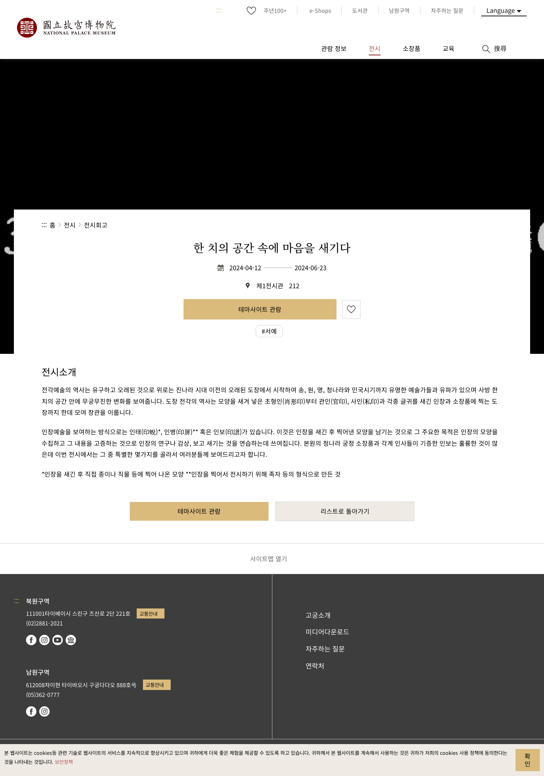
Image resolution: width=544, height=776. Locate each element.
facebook (31, 640)
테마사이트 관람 (259, 309)
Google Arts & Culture (71, 640)
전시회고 (96, 224)
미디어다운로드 (327, 632)
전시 (70, 224)
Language (500, 10)
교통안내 (148, 613)
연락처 (315, 666)
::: (218, 10)
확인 (527, 759)
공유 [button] (426, 225)
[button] (450, 225)
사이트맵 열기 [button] (268, 558)
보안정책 (64, 761)
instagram (44, 640)
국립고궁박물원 (66, 27)
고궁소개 (318, 615)
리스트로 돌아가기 (345, 510)
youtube (57, 640)
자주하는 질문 (325, 649)
